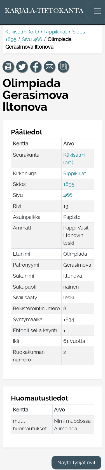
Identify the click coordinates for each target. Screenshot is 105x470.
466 (67, 195)
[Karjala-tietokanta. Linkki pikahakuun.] (44, 11)
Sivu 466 (32, 39)
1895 (68, 184)
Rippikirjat (55, 32)
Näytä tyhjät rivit (76, 462)
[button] (8, 66)
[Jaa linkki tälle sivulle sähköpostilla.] (49, 66)
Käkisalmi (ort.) (22, 32)
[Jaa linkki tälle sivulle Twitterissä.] (21, 66)
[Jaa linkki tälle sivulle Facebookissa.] (35, 66)
